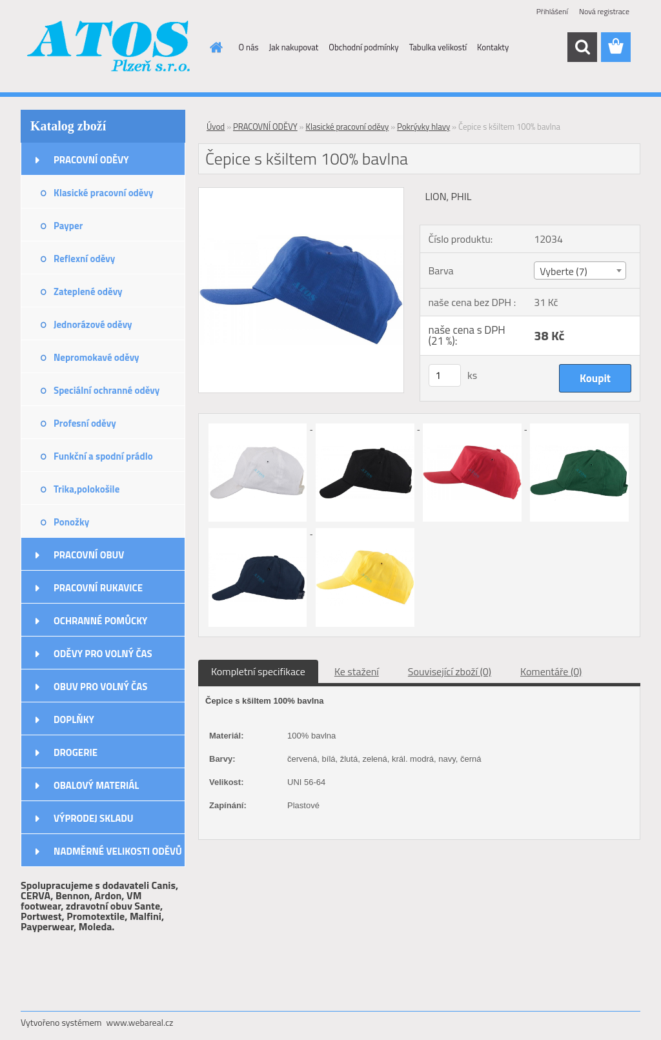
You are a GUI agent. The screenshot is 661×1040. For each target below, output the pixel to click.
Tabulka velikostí (438, 47)
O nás (249, 47)
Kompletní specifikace (258, 671)
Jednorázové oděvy (93, 324)
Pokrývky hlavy (423, 126)
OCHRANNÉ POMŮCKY (100, 620)
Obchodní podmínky (363, 47)
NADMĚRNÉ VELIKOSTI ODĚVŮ (118, 851)
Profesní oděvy (85, 423)
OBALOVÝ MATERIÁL (96, 785)
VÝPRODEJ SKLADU (94, 818)
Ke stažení (356, 671)
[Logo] (109, 47)
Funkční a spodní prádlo (103, 456)
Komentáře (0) (551, 671)
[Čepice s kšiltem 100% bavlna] (301, 193)
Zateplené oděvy (88, 291)
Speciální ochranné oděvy (106, 390)
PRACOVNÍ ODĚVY (91, 159)
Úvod (216, 126)
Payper (68, 225)
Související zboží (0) (449, 671)
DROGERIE (75, 752)
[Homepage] (214, 47)
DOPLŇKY (74, 719)
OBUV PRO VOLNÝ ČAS (100, 686)
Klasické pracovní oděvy (103, 192)
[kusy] (445, 375)
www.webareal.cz (140, 1022)
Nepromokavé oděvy (96, 357)
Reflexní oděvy (84, 258)
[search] (582, 47)
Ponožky (71, 522)
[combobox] (580, 270)
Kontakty (493, 47)
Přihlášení (552, 11)
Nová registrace (604, 11)
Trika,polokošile (86, 489)
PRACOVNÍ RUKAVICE (98, 587)
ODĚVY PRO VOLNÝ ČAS (103, 653)
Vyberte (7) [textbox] (563, 271)
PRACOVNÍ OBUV (89, 554)
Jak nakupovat (294, 47)
